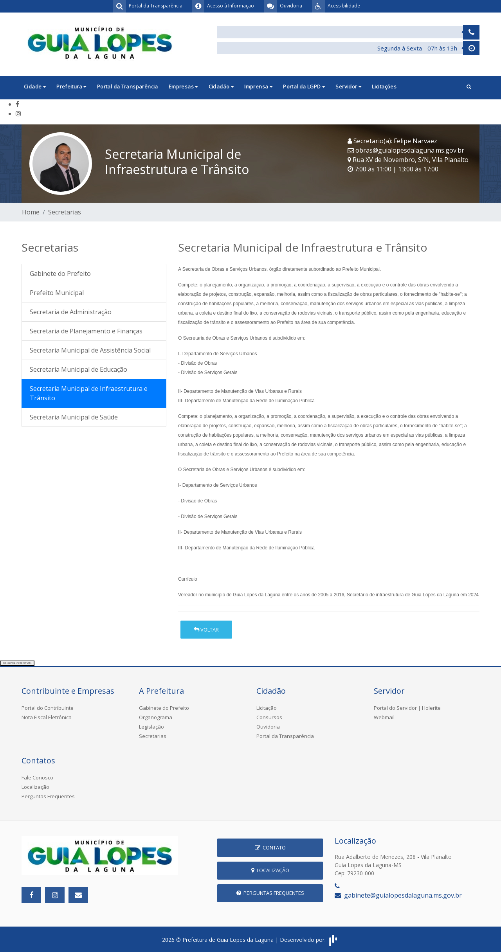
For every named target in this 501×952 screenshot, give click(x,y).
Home (31, 212)
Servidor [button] (348, 86)
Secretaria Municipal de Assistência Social (90, 350)
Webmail (384, 717)
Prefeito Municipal (57, 292)
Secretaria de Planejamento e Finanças (86, 331)
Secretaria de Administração (71, 312)
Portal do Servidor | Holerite (407, 707)
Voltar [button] (206, 629)
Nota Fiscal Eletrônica (47, 717)
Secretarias (64, 212)
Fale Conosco (37, 777)
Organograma (155, 717)
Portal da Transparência (127, 86)
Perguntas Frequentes (48, 796)
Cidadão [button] (221, 86)
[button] (469, 87)
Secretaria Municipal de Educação (78, 369)
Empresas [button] (183, 86)
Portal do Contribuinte (48, 707)
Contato (270, 847)
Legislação (151, 726)
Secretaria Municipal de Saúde (74, 417)
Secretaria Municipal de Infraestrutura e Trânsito (89, 393)
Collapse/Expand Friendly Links (17, 663)
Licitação (266, 707)
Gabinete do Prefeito (60, 273)
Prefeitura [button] (71, 86)
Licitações (384, 86)
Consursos (269, 717)
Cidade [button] (35, 86)
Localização (35, 786)
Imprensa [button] (258, 86)
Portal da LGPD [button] (304, 86)
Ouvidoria (268, 726)
